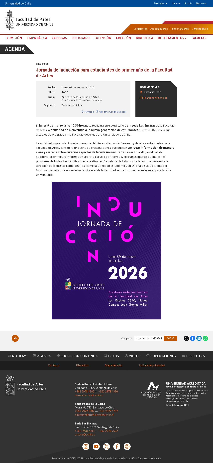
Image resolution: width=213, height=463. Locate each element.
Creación (123, 38)
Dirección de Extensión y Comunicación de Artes (136, 458)
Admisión (14, 38)
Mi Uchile (188, 3)
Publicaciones (161, 356)
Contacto (53, 365)
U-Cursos (176, 3)
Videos (132, 356)
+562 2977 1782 (84, 411)
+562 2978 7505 (84, 431)
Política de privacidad (152, 365)
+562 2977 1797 (108, 411)
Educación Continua (77, 356)
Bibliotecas (201, 3)
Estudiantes (140, 28)
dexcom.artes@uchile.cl (89, 395)
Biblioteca (144, 38)
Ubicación (82, 365)
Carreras (59, 38)
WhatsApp (205, 338)
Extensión (102, 38)
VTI (78, 458)
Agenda (15, 49)
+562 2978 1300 (84, 391)
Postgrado (81, 38)
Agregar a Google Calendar (111, 111)
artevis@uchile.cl (85, 434)
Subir (15, 338)
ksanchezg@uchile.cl (155, 97)
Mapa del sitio (113, 365)
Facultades (159, 3)
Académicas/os (159, 28)
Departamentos (171, 38)
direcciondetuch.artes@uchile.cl (94, 415)
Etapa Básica (37, 38)
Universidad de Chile (91, 458)
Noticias (17, 356)
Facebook (193, 338)
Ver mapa (87, 111)
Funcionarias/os (180, 28)
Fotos (111, 356)
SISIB (72, 458)
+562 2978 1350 (108, 391)
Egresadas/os (200, 28)
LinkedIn (199, 338)
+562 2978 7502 (108, 431)
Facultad (199, 38)
